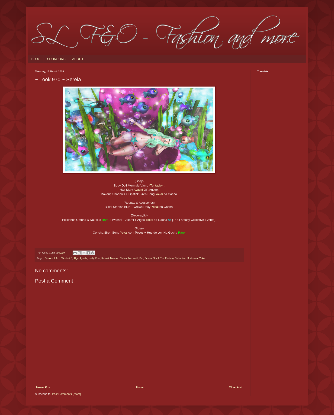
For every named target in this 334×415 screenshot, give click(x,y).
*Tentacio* (156, 185)
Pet (141, 258)
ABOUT (77, 59)
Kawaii (105, 258)
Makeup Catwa (118, 258)
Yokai (159, 194)
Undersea (192, 258)
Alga (76, 258)
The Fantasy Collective (173, 258)
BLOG (35, 59)
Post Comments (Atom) (66, 394)
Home (140, 387)
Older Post (235, 387)
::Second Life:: (52, 258)
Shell (156, 258)
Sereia (148, 258)
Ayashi (138, 189)
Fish (97, 258)
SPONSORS (56, 59)
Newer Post (43, 387)
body (91, 258)
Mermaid (133, 258)
